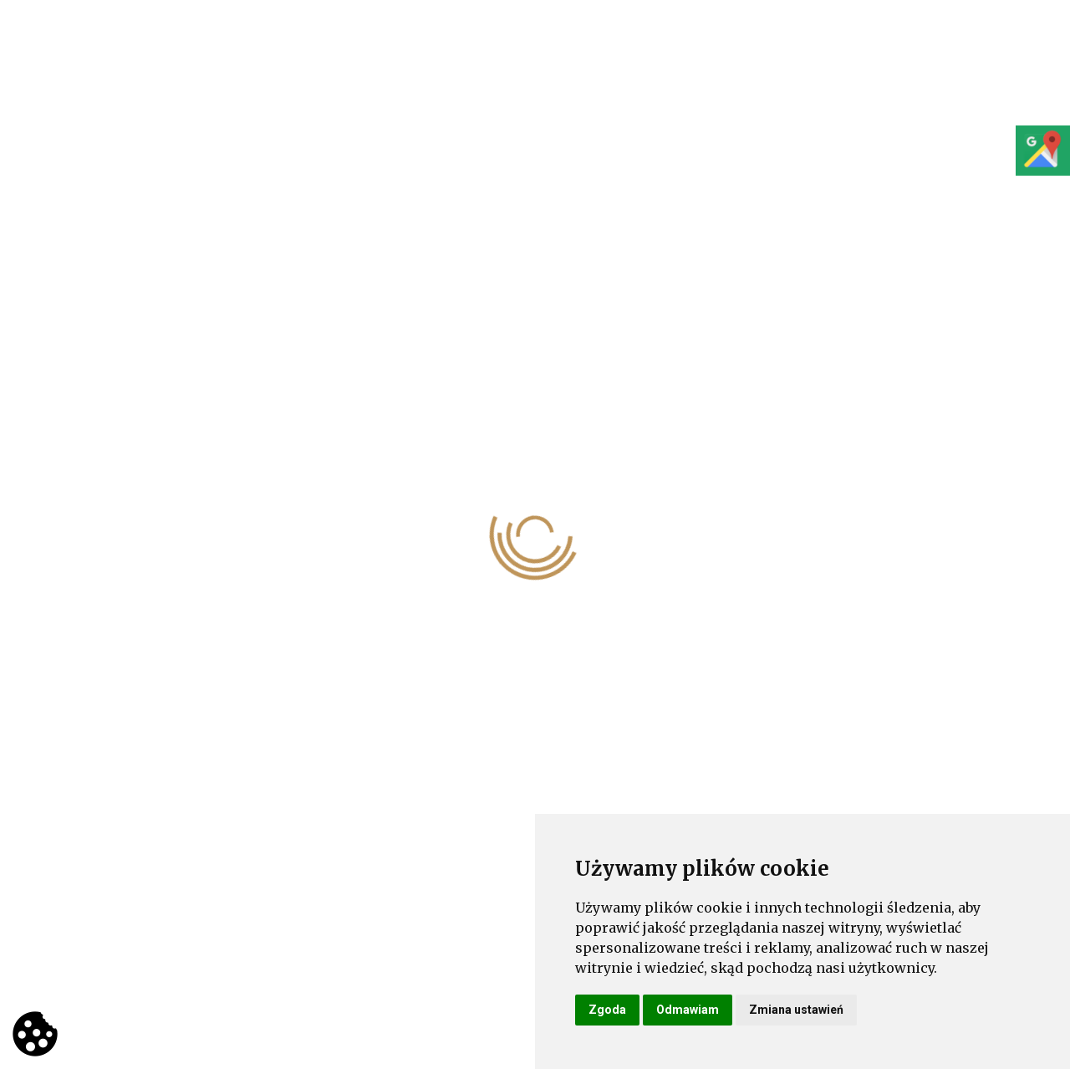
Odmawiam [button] (687, 1009)
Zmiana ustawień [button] (796, 1009)
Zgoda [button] (607, 1009)
